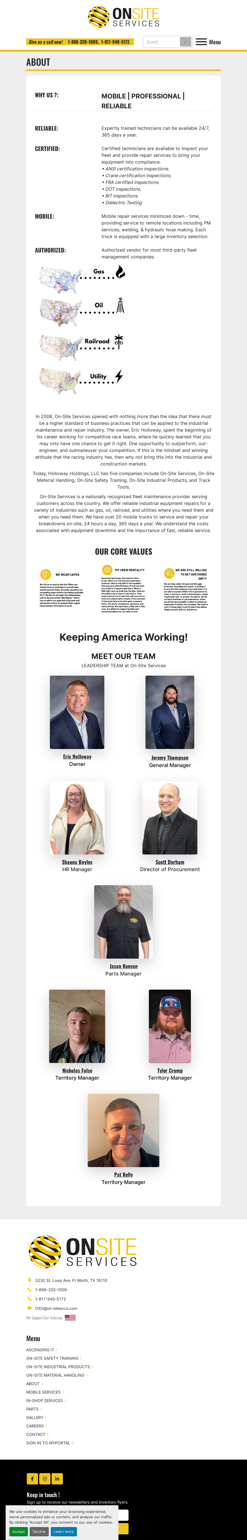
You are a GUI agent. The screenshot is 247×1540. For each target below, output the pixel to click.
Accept (18, 1532)
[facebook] (32, 1478)
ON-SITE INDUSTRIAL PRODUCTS (58, 1366)
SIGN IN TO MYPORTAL (48, 1442)
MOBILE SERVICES (43, 1392)
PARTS (32, 1409)
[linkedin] (57, 1478)
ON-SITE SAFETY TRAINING (52, 1358)
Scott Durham (170, 861)
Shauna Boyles (77, 861)
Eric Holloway (77, 756)
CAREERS (35, 1425)
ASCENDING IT (40, 1349)
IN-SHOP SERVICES (44, 1400)
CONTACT (35, 1434)
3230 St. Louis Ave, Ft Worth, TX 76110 (71, 1280)
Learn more (64, 1532)
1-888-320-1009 (82, 41)
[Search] (167, 42)
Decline (39, 1532)
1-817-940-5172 (115, 41)
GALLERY (34, 1417)
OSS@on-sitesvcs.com (56, 1308)
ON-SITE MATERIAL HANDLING (55, 1375)
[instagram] (44, 1478)
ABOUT (33, 1383)
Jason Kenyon (124, 966)
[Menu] (201, 41)
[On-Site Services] (82, 1251)
